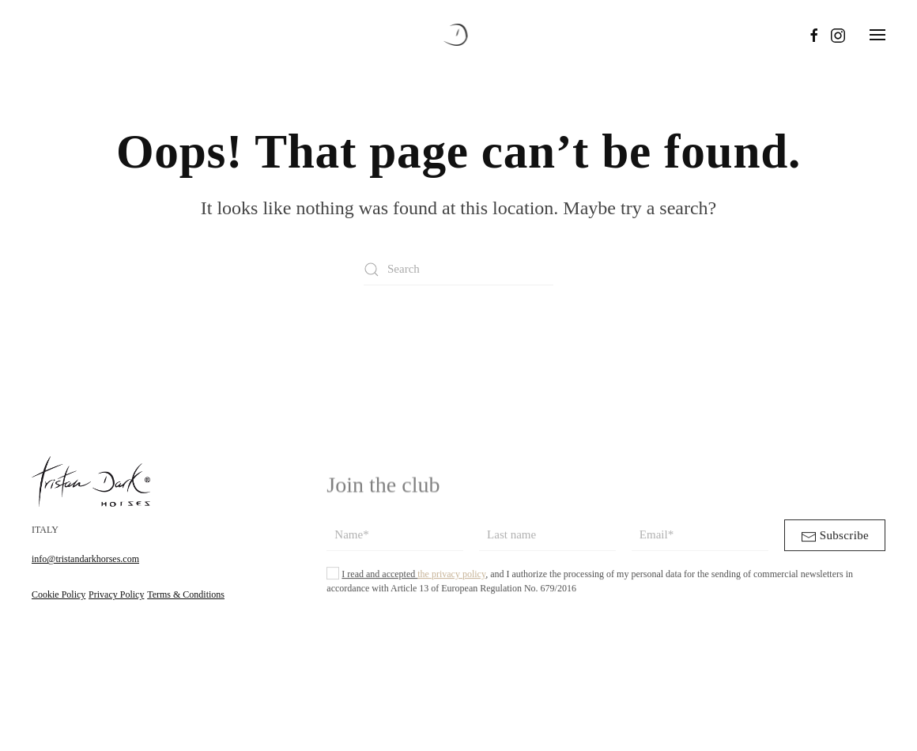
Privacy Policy (116, 595)
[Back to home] (459, 34)
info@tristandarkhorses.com (85, 559)
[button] (877, 34)
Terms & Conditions (186, 595)
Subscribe (835, 545)
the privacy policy (451, 582)
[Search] (458, 269)
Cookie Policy (58, 595)
